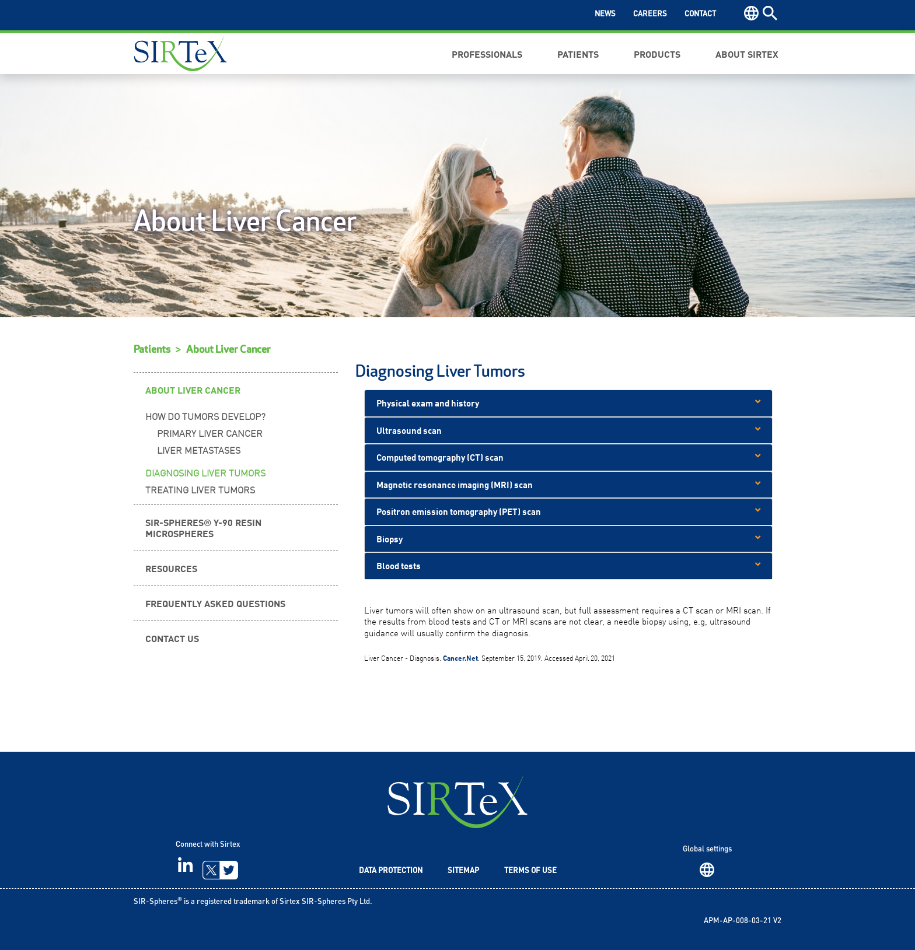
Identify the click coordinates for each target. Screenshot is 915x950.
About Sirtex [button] (746, 54)
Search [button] (770, 13)
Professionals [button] (487, 54)
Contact (700, 14)
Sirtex (180, 53)
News (605, 14)
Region (707, 870)
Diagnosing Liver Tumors (205, 472)
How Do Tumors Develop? (205, 416)
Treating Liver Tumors (200, 489)
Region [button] (751, 13)
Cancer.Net (460, 658)
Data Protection (390, 871)
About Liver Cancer (228, 349)
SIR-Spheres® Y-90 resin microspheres (203, 527)
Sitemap (463, 871)
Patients (152, 349)
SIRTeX (457, 801)
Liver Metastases (198, 450)
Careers (650, 14)
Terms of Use (530, 871)
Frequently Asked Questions (215, 603)
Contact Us (172, 638)
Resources (171, 568)
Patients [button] (578, 54)
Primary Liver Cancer (210, 433)
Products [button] (657, 54)
